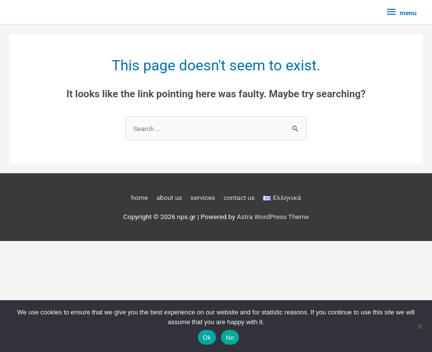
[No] (420, 326)
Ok (207, 337)
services (203, 197)
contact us (239, 197)
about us (169, 197)
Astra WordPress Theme (273, 216)
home (139, 197)
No (230, 337)
